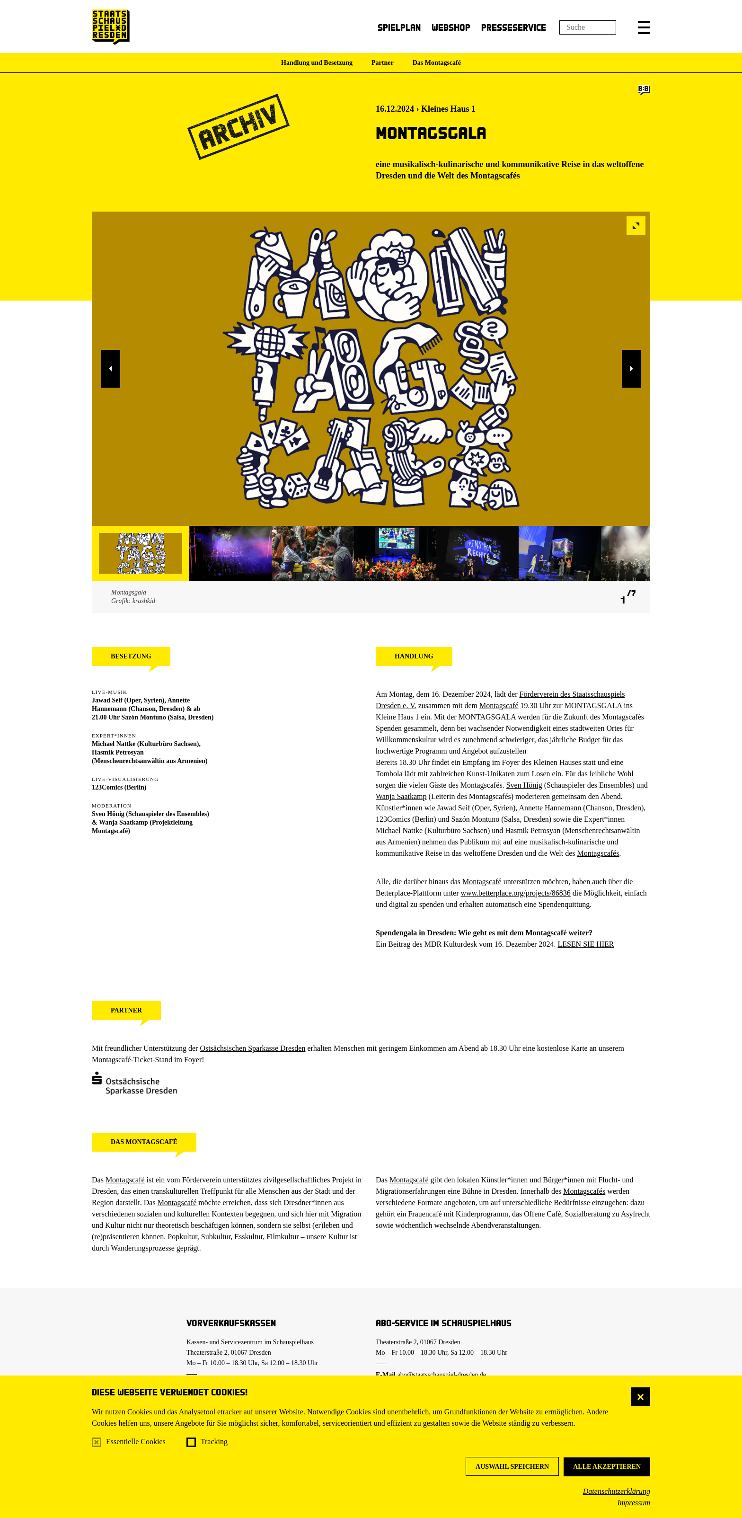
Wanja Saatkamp (123, 822)
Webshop (451, 27)
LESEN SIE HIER (585, 944)
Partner (382, 62)
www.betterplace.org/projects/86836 (515, 893)
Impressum (633, 1503)
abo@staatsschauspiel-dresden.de (442, 1374)
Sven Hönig (108, 813)
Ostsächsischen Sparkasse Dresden (252, 1048)
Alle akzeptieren (607, 1466)
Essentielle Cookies (136, 1442)
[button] (644, 27)
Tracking (214, 1442)
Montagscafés (495, 175)
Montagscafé (499, 705)
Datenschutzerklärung (616, 1491)
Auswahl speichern (512, 1466)
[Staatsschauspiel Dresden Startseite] (111, 27)
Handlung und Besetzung (317, 62)
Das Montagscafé (437, 62)
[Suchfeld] (587, 27)
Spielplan (399, 27)
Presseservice (513, 27)
